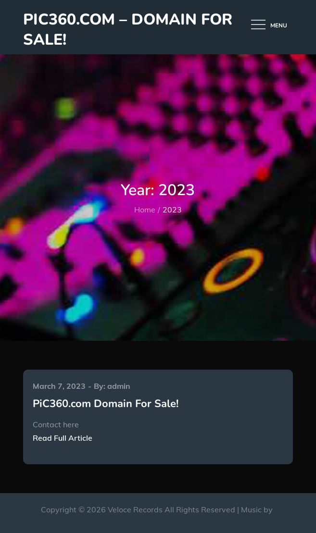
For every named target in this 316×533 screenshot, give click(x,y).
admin (118, 386)
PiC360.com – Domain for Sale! (127, 29)
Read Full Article (62, 438)
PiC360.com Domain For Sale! (105, 404)
